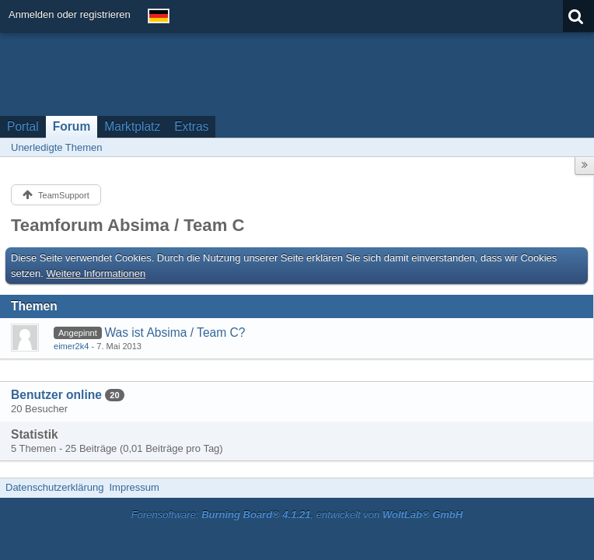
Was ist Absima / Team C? (174, 332)
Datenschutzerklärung (54, 487)
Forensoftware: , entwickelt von (297, 514)
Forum (72, 126)
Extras (191, 126)
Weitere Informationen (96, 273)
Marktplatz (132, 126)
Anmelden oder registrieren (70, 14)
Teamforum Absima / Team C (127, 225)
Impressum (134, 487)
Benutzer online (56, 394)
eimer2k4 (71, 346)
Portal (23, 126)
